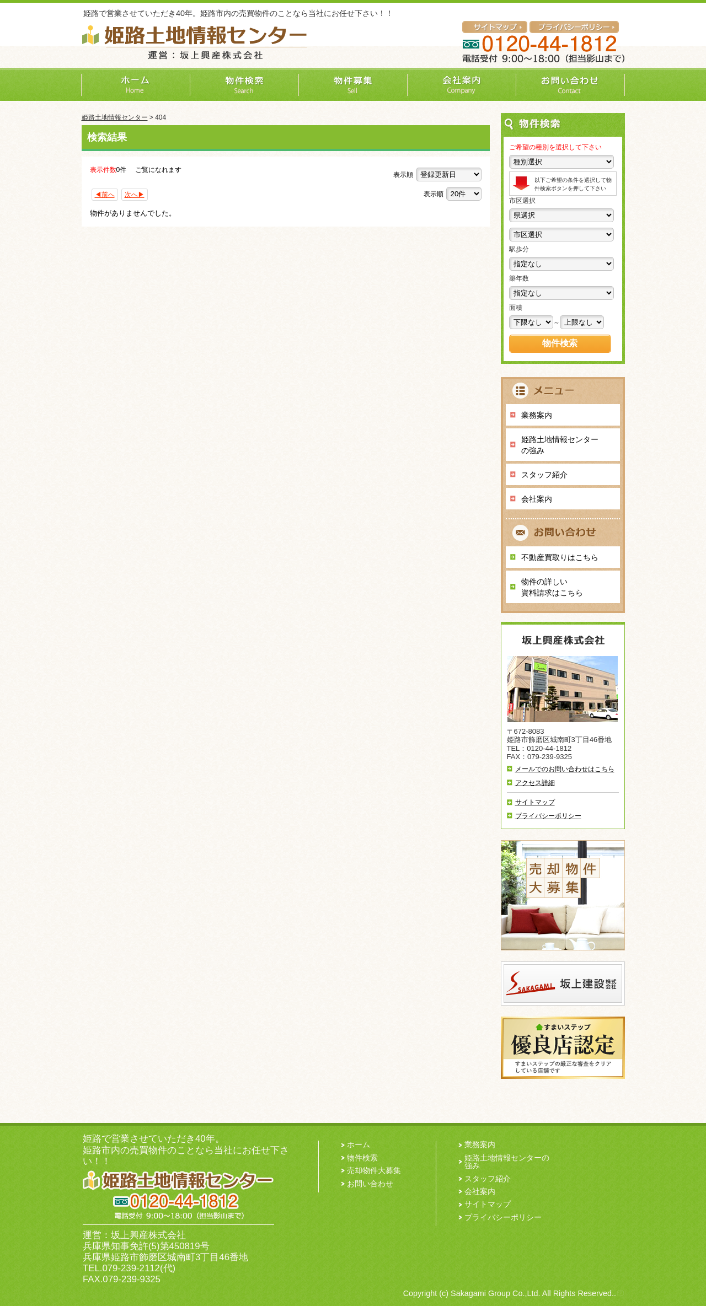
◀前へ (105, 194)
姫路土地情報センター (115, 117)
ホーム (358, 1144)
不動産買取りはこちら (559, 557)
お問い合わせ (370, 1183)
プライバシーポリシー (548, 816)
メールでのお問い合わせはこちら (564, 769)
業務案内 (536, 415)
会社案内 (536, 499)
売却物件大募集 (374, 1170)
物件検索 (362, 1158)
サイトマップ (535, 802)
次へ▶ (135, 194)
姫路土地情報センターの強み (559, 445)
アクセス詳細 (535, 783)
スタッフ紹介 (544, 474)
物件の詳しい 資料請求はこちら (552, 587)
